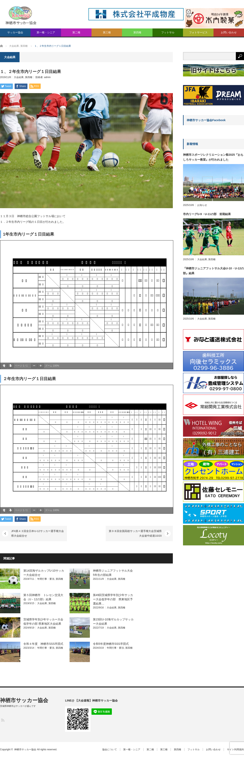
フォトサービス (198, 32)
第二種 (76, 32)
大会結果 (19, 77)
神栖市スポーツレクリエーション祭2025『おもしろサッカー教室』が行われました (213, 157)
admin (47, 77)
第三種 (107, 32)
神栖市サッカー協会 (24, 700)
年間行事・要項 (45, 579)
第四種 (137, 32)
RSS (2, 719)
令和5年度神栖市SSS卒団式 (111, 643)
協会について (109, 749)
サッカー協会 (15, 32)
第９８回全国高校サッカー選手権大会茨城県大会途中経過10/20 (135, 533)
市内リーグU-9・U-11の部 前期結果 (207, 214)
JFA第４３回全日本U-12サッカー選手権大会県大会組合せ (37, 533)
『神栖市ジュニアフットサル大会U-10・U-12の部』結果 (213, 271)
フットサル (167, 32)
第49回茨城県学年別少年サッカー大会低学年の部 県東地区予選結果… (113, 599)
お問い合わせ (229, 32)
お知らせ (202, 205)
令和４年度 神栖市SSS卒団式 (43, 643)
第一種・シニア (46, 32)
